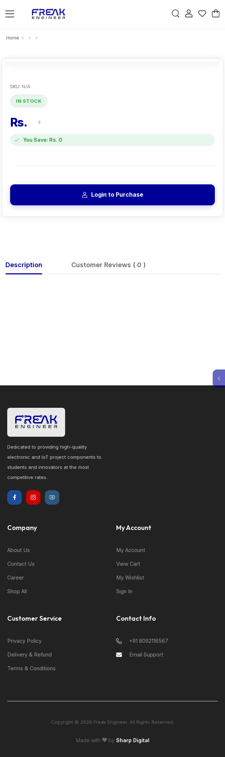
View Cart (128, 564)
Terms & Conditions (31, 668)
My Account (130, 550)
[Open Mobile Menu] (9, 14)
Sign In (124, 591)
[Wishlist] (202, 14)
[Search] (175, 14)
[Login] (189, 14)
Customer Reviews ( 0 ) (108, 265)
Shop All (17, 591)
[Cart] (216, 14)
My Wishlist (130, 577)
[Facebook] (14, 497)
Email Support (139, 654)
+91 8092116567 (142, 641)
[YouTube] (52, 497)
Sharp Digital (132, 740)
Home (12, 37)
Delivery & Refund (29, 654)
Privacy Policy (24, 641)
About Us (18, 550)
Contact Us (21, 564)
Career (15, 577)
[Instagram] (33, 497)
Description (23, 265)
